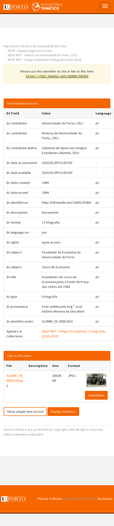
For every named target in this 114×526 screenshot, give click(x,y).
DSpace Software (49, 498)
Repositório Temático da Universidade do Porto (35, 46)
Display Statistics (63, 411)
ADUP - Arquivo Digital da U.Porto (30, 51)
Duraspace (105, 498)
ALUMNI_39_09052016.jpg (14, 380)
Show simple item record (25, 411)
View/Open (96, 395)
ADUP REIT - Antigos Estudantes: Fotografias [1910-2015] (44, 60)
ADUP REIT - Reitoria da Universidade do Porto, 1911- (43, 55)
